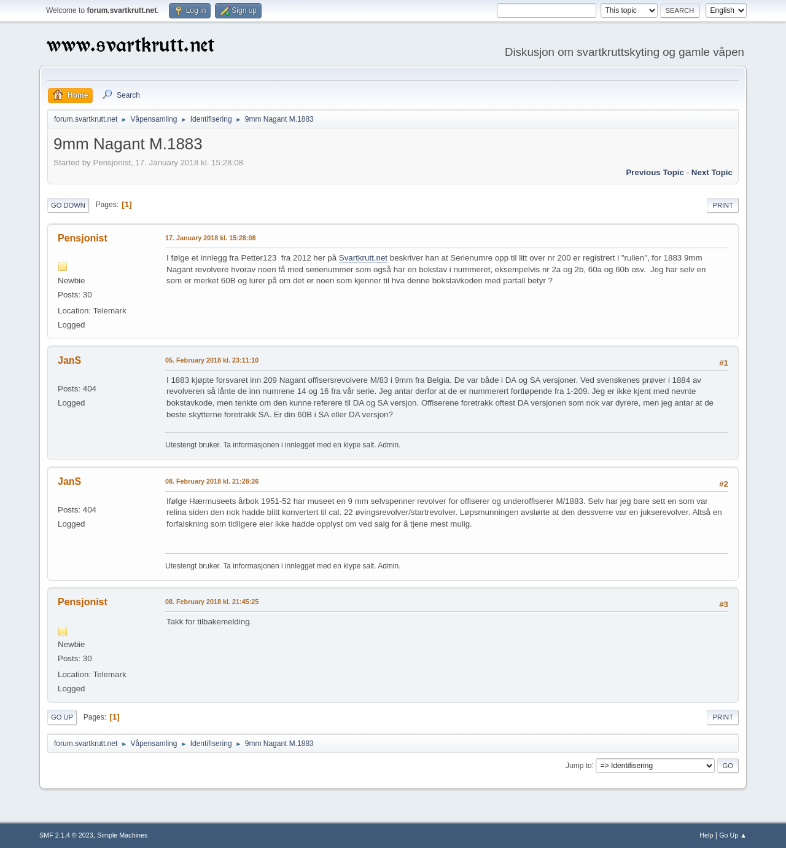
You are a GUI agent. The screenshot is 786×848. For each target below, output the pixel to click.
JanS (69, 360)
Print (722, 205)
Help (706, 835)
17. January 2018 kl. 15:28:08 (210, 237)
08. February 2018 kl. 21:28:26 (212, 481)
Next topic (712, 172)
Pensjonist (82, 238)
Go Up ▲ (733, 835)
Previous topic (655, 172)
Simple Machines (122, 835)
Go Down (68, 205)
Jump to (579, 765)
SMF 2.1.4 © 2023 (66, 835)
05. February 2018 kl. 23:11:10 (212, 360)
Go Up (62, 717)
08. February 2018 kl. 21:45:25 (212, 601)
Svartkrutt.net (363, 257)
